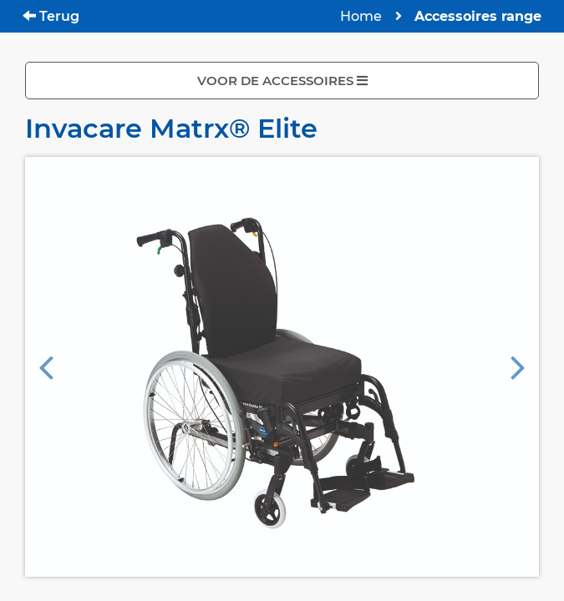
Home (361, 16)
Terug (51, 16)
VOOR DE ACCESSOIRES (282, 80)
